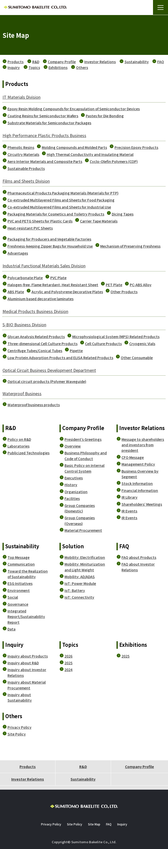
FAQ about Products (139, 557)
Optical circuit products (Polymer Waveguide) (47, 381)
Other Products (124, 291)
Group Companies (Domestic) (79, 508)
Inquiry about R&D (23, 662)
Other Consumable (137, 357)
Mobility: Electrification (84, 557)
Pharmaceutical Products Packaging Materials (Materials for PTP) (63, 192)
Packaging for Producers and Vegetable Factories (49, 239)
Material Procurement (83, 530)
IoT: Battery (74, 590)
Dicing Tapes (123, 214)
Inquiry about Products (28, 656)
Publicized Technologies (29, 452)
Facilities (72, 498)
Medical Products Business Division (35, 311)
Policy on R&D (19, 439)
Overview (72, 446)
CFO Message (133, 457)
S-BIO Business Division (24, 325)
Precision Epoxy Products (136, 147)
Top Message (19, 557)
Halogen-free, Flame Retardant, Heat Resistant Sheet (53, 284)
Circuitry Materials (23, 154)
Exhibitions (58, 67)
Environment (19, 590)
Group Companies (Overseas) (79, 520)
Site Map (94, 824)
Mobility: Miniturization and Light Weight (84, 567)
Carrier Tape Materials (99, 221)
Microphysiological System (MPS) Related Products (116, 336)
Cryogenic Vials (142, 343)
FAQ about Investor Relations (138, 567)
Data (12, 628)
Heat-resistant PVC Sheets (30, 228)
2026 (68, 656)
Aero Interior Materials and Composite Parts (45, 161)
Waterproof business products (34, 404)
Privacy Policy (20, 727)
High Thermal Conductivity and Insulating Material (90, 154)
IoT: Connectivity (79, 597)
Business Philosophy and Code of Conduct (85, 455)
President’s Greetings (83, 439)
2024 (68, 669)
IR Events (129, 510)
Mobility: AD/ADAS (79, 576)
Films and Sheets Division (26, 181)
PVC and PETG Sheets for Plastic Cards (40, 221)
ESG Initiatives (20, 583)
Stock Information (137, 483)
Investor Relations (100, 61)
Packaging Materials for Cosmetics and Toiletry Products (56, 214)
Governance (18, 604)
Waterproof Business (22, 393)
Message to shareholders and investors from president (143, 445)
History (70, 484)
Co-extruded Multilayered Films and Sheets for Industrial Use (59, 206)
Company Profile (62, 61)
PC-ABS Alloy (141, 284)
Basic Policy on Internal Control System (84, 468)
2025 (68, 662)
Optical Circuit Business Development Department (49, 370)
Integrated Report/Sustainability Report (26, 616)
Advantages (18, 253)
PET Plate (114, 284)
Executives (73, 477)
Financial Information (140, 490)
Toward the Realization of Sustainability (28, 574)
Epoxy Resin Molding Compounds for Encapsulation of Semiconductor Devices (74, 108)
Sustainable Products (26, 168)
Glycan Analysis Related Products (36, 336)
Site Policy (17, 733)
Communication (21, 564)
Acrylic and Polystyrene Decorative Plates (67, 291)
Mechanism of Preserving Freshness (130, 246)
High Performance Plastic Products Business (44, 135)
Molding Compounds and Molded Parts (74, 147)
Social (13, 597)
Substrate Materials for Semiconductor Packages (49, 122)
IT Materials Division (21, 97)
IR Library (130, 497)
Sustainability (136, 61)
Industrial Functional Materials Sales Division (44, 266)
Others (82, 67)
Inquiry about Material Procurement (27, 685)
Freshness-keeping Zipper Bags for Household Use (50, 246)
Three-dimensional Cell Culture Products (43, 343)
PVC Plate (58, 277)
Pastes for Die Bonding (105, 115)
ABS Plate (16, 291)
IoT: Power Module (80, 583)
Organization (76, 491)
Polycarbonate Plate (25, 277)
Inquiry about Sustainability (20, 697)
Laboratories (19, 446)
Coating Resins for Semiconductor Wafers (43, 115)
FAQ (160, 61)
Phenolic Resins (21, 147)
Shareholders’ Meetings (142, 504)
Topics (34, 67)
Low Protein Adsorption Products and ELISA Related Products (60, 357)
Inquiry (14, 67)
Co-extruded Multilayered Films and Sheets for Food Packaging (61, 199)
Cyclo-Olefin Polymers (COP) (114, 161)
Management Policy (138, 464)
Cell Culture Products (103, 343)
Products (16, 61)
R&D (35, 61)
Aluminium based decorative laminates (41, 298)
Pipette (76, 350)
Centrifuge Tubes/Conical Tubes (35, 350)
